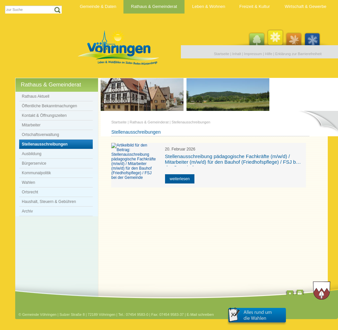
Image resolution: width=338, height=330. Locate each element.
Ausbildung (31, 153)
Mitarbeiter (31, 125)
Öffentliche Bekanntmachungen (49, 106)
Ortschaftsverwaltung (40, 134)
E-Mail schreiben (200, 314)
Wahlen (28, 182)
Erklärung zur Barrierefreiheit (298, 54)
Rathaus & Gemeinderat (154, 6)
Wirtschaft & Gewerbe (305, 6)
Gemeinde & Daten (98, 6)
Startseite (221, 54)
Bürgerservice (34, 163)
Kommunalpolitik (36, 173)
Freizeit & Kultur (254, 6)
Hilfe (268, 54)
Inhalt (236, 54)
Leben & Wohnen (208, 6)
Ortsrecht (30, 192)
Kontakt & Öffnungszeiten (44, 115)
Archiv (27, 211)
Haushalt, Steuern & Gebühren (49, 201)
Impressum (253, 54)
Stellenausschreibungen (45, 144)
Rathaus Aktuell (35, 96)
